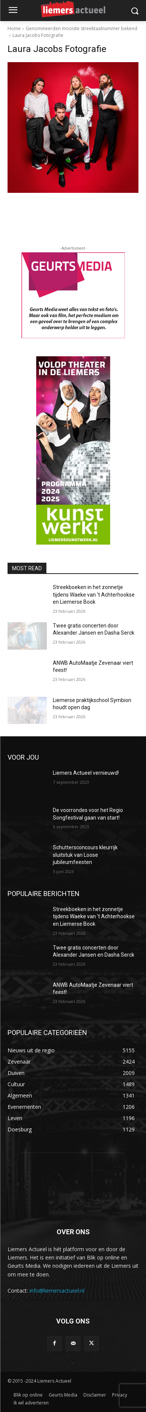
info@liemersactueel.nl (57, 1290)
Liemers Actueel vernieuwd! (86, 773)
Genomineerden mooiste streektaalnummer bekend (81, 28)
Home (14, 28)
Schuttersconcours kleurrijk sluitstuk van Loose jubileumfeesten (85, 854)
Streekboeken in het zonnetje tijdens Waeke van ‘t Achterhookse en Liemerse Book (94, 594)
